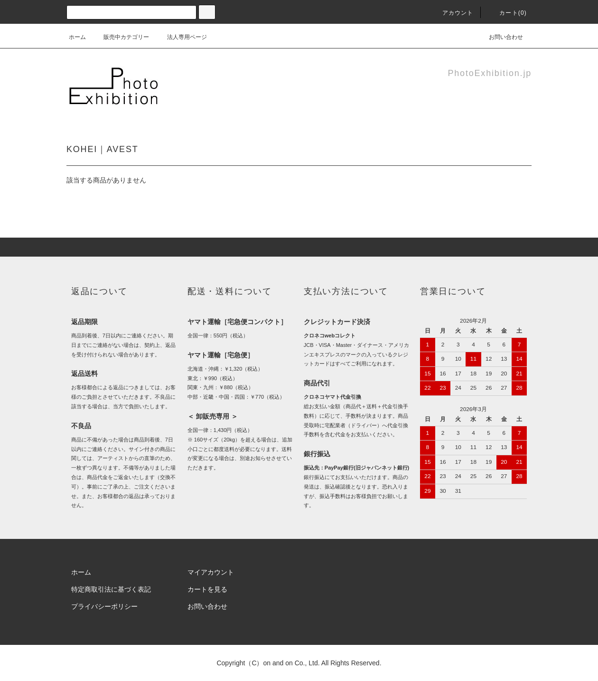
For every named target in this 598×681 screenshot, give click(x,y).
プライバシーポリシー (104, 606)
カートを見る (207, 589)
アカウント (452, 13)
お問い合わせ (500, 37)
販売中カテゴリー (120, 37)
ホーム (77, 37)
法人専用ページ (181, 37)
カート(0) (507, 13)
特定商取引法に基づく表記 (111, 589)
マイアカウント (210, 572)
